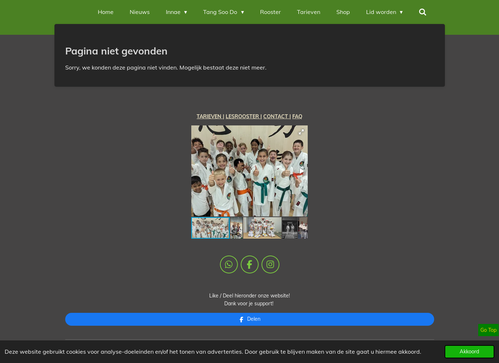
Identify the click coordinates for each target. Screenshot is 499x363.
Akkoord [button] (469, 351)
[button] (301, 132)
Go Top (488, 330)
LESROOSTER (243, 116)
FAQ (297, 116)
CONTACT (276, 116)
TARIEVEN (210, 116)
